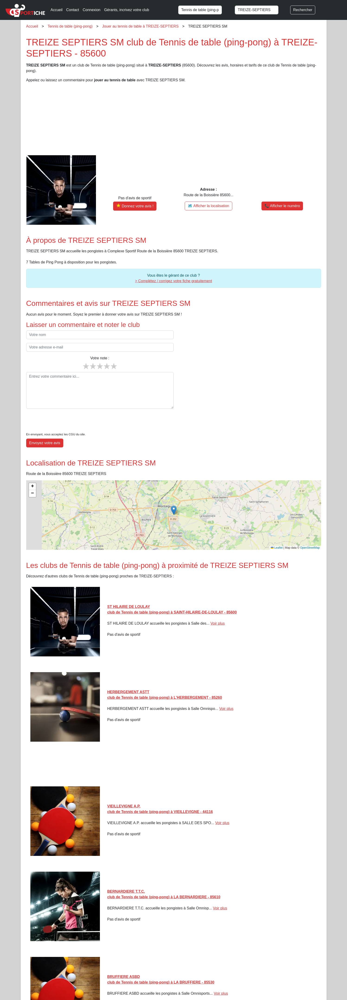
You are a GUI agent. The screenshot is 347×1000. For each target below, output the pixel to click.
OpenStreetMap (310, 533)
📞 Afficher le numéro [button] (282, 206)
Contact (72, 10)
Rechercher (302, 10)
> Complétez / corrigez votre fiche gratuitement (173, 281)
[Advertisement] (165, 119)
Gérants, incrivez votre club (126, 10)
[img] (173, 501)
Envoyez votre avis (44, 429)
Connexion (92, 10)
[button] (174, 496)
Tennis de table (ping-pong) (70, 26)
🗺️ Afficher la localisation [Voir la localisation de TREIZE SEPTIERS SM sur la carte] (208, 206)
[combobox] (204, 10)
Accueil (57, 10)
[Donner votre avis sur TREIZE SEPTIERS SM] (134, 206)
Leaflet (277, 533)
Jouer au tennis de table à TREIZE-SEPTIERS (140, 26)
